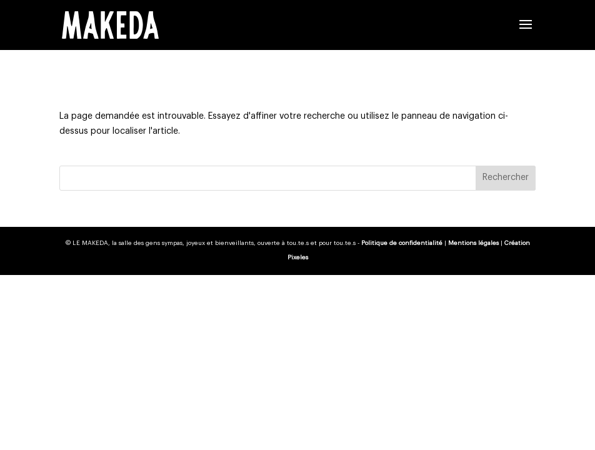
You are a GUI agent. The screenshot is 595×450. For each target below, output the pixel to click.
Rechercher (505, 177)
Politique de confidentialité (401, 243)
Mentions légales (473, 243)
